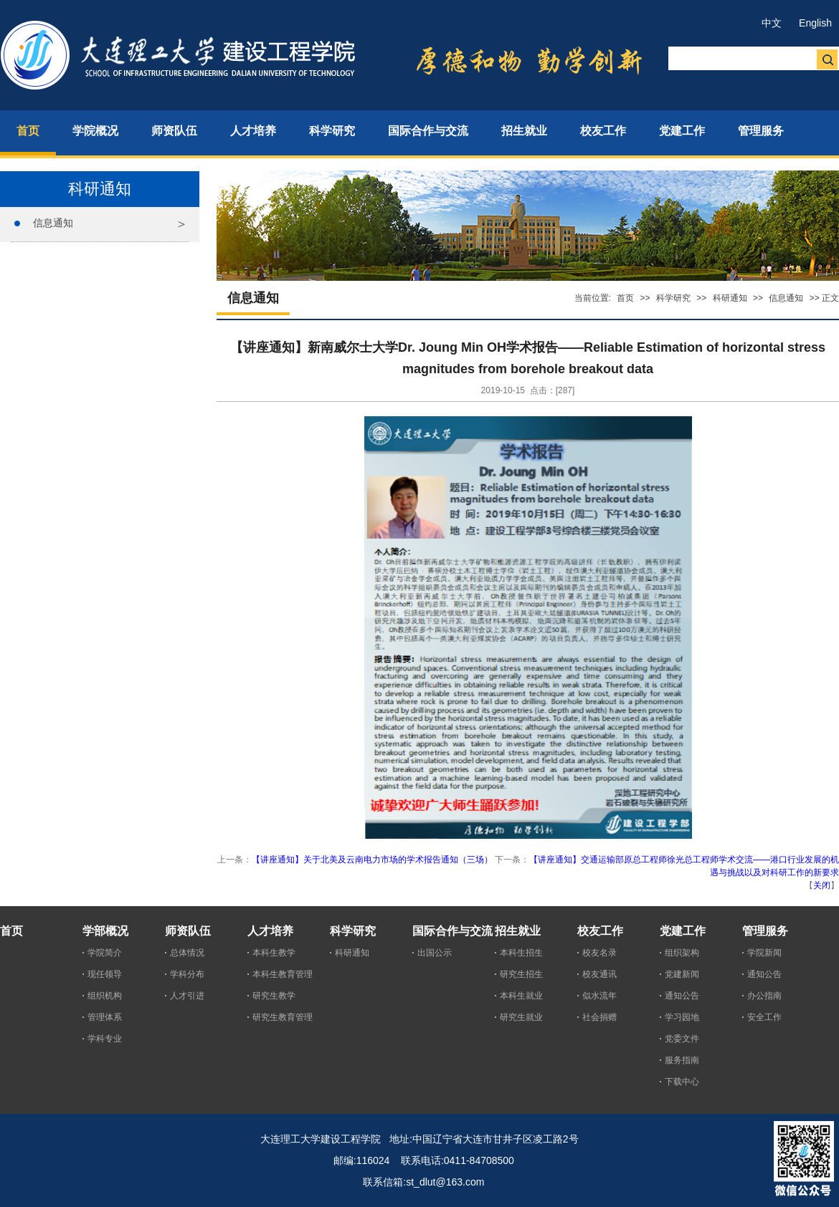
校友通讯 (599, 974)
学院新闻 (764, 953)
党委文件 (682, 1039)
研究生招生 (521, 974)
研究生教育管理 (282, 1017)
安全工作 (764, 1017)
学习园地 (682, 1017)
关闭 (821, 885)
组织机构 (104, 996)
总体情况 (187, 953)
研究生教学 (273, 996)
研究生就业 (521, 1017)
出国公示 (434, 953)
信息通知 (53, 223)
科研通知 (730, 298)
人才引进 (187, 996)
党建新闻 (682, 974)
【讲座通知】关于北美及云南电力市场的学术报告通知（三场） (372, 860)
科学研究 (673, 298)
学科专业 (104, 1039)
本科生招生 (521, 953)
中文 (772, 23)
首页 (625, 298)
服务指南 (682, 1060)
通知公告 (682, 996)
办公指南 (764, 996)
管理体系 (104, 1017)
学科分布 (187, 974)
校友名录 (599, 953)
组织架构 (682, 953)
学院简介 (104, 953)
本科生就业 (521, 996)
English (815, 23)
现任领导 (104, 974)
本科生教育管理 (282, 974)
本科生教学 (273, 953)
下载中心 (682, 1082)
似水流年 (599, 996)
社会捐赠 (599, 1017)
